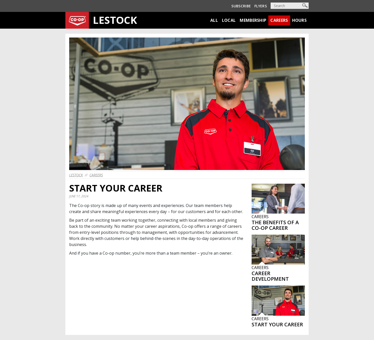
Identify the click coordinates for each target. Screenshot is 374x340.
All (214, 20)
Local (229, 20)
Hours (299, 20)
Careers (279, 20)
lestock (76, 175)
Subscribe (241, 6)
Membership (253, 20)
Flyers (260, 6)
